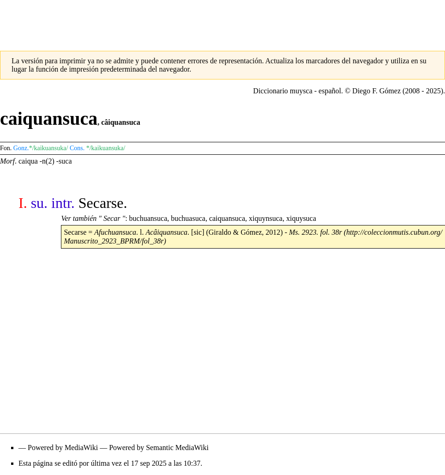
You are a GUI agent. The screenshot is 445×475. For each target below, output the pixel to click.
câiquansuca (120, 122)
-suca (64, 161)
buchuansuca (148, 218)
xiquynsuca (266, 218)
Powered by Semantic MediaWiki (159, 447)
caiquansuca (227, 218)
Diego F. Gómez (376, 91)
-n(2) (47, 161)
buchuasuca (188, 218)
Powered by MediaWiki (63, 447)
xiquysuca (301, 218)
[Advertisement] (222, 21)
